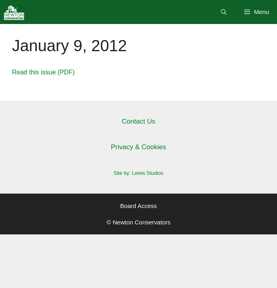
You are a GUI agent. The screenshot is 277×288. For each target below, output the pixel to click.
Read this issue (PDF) (43, 72)
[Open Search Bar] (223, 12)
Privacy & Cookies (138, 147)
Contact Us (138, 121)
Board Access (138, 205)
